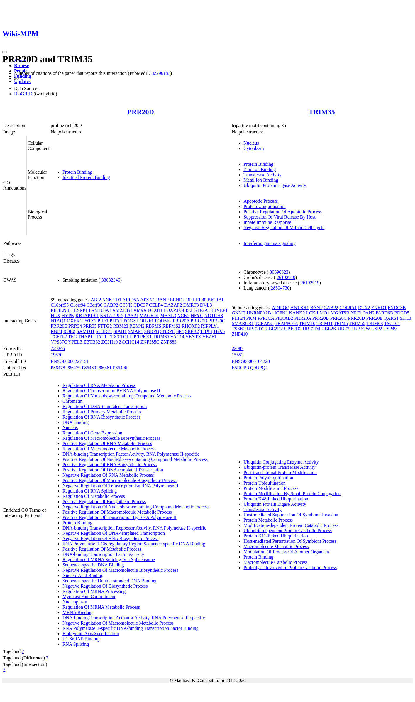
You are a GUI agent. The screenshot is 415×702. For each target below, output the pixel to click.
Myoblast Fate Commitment (88, 596)
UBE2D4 (311, 328)
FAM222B (120, 310)
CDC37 (140, 304)
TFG (72, 336)
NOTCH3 (213, 315)
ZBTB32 (91, 341)
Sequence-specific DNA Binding (93, 564)
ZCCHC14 (129, 341)
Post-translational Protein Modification (280, 472)
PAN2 (369, 312)
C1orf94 (77, 304)
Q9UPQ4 (259, 367)
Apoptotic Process (260, 201)
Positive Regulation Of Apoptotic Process (282, 211)
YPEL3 (75, 341)
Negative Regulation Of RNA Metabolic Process (108, 475)
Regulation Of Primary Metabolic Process (101, 411)
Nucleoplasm (74, 601)
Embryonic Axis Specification (90, 633)
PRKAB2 (284, 318)
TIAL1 (100, 336)
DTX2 (364, 307)
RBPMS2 (171, 326)
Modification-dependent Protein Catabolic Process (290, 525)
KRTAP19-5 (111, 315)
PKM (251, 318)
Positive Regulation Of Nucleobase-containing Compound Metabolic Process (135, 459)
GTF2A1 (201, 310)
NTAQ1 (58, 320)
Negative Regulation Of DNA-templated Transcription (113, 533)
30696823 (279, 272)
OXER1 (74, 320)
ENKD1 (379, 307)
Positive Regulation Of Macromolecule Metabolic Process (117, 512)
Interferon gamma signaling (269, 243)
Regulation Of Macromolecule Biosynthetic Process (111, 438)
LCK (311, 312)
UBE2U (345, 328)
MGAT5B (340, 312)
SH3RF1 (104, 331)
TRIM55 (357, 323)
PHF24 (238, 318)
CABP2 (111, 304)
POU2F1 (145, 320)
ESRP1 (80, 310)
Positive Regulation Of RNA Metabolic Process (107, 443)
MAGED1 (149, 315)
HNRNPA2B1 (260, 312)
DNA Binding (75, 422)
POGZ (129, 320)
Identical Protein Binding (86, 177)
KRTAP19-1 (87, 315)
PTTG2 (105, 326)
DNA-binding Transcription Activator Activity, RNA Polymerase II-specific (133, 617)
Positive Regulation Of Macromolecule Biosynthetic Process (119, 480)
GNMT (238, 312)
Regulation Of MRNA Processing (94, 591)
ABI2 (96, 299)
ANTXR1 (299, 307)
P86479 (73, 367)
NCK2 (183, 315)
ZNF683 (168, 341)
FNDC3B (397, 307)
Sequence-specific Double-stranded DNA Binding (109, 580)
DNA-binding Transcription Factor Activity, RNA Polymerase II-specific (130, 453)
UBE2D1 (255, 328)
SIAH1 (120, 331)
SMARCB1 (243, 323)
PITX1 (116, 320)
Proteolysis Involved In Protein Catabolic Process (290, 567)
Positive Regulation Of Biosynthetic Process (104, 501)
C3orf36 (94, 304)
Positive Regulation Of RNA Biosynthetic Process (109, 464)
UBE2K (329, 328)
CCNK (125, 304)
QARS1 (391, 318)
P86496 (120, 367)
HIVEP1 (219, 310)
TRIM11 (324, 323)
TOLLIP (128, 336)
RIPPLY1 (210, 326)
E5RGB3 (240, 367)
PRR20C (217, 320)
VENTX (193, 336)
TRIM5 (341, 323)
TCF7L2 (59, 336)
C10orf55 (60, 304)
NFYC (197, 315)
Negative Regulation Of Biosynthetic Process (105, 585)
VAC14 (177, 336)
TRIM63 (375, 323)
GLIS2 (185, 310)
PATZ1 (89, 320)
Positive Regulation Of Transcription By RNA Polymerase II (119, 517)
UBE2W (362, 328)
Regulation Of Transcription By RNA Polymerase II (111, 390)
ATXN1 (147, 299)
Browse (21, 65)
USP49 (390, 328)
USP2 (376, 328)
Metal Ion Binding (260, 179)
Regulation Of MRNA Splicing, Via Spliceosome (108, 559)
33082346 (110, 280)
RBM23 (120, 326)
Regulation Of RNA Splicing (89, 490)
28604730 (280, 287)
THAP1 (85, 336)
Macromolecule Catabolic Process (275, 562)
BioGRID (23, 93)
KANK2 (297, 312)
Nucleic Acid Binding (83, 575)
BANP (162, 299)
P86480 (89, 367)
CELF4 (156, 304)
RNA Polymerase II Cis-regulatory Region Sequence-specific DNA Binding (133, 543)
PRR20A (181, 320)
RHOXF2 (191, 326)
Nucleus (251, 143)
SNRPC (167, 331)
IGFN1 (281, 312)
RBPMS (153, 326)
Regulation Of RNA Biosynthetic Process (101, 417)
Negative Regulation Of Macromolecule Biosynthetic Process (120, 570)
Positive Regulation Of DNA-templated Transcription (112, 469)
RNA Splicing (75, 644)
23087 (237, 348)
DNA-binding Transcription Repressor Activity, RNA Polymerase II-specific (134, 527)
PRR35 (89, 326)
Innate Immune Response (267, 222)
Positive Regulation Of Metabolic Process (101, 549)
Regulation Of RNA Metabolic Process (99, 385)
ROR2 (69, 331)
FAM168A (99, 310)
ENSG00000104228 (251, 361)
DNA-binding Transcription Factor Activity (103, 554)
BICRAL (215, 299)
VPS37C (59, 341)
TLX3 (113, 336)
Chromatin (72, 401)
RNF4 (56, 331)
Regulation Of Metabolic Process (93, 496)
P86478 (58, 367)
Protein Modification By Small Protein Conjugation (292, 493)
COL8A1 (348, 307)
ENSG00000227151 (70, 361)
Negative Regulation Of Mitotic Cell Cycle (283, 227)
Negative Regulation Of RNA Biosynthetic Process (110, 538)
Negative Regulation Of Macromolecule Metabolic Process (118, 622)
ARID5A (130, 299)
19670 (56, 354)
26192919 (286, 277)
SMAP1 (135, 331)
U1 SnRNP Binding (81, 638)
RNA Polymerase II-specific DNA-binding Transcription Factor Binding (130, 628)
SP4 (180, 331)
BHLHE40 (196, 299)
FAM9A (138, 310)
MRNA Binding (77, 612)
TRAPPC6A (286, 323)
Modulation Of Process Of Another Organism (286, 551)
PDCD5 (401, 312)
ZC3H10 (109, 341)
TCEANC (264, 323)
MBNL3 (168, 315)
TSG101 (392, 323)
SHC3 (405, 318)
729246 (58, 348)
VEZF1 (209, 336)
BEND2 (177, 299)
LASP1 (131, 315)
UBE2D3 (293, 328)
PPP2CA (266, 318)
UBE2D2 (274, 328)
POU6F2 (163, 320)
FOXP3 (171, 310)
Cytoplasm (253, 148)
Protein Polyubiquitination (268, 477)
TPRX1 (144, 336)
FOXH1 (155, 310)
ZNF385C (150, 341)
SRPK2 (192, 331)
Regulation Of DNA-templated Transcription (104, 406)
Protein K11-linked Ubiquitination (275, 535)
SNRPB (151, 331)
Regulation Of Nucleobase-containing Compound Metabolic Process (126, 395)
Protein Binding (77, 172)
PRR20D (140, 112)
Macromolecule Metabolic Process (276, 546)
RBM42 (137, 326)
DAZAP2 (173, 304)
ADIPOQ (280, 307)
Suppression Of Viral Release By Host (279, 216)
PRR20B (199, 320)
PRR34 (75, 326)
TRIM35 (322, 112)
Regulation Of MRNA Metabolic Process (101, 607)
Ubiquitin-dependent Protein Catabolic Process (287, 530)
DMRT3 (191, 304)
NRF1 (356, 312)
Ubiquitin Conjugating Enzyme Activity (281, 461)
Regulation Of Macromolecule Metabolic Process (108, 448)
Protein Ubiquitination (264, 206)
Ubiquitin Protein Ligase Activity (274, 185)
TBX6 (219, 331)
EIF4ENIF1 (62, 310)
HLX (55, 315)
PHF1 (102, 320)
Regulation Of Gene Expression (92, 432)
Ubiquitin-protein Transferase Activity (279, 467)
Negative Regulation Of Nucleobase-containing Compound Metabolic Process (135, 506)
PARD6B (384, 312)
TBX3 (206, 331)
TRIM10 (307, 323)
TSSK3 (238, 328)
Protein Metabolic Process (268, 519)
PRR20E (59, 326)
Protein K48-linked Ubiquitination (275, 498)
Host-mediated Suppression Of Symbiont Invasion (290, 514)
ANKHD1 (111, 299)
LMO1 (323, 312)
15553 (237, 354)
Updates (22, 81)
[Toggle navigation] (4, 52)
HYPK (68, 315)
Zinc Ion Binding (259, 169)
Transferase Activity (262, 174)
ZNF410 (240, 333)
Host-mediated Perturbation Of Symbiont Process (289, 541)
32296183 (161, 73)
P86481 (104, 367)
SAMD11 (86, 331)
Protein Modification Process (270, 488)
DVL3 (206, 304)
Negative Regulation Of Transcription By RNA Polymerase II (120, 485)
